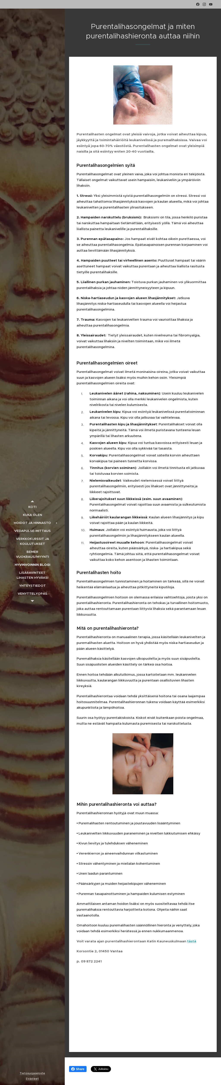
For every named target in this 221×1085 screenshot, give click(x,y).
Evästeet (32, 1078)
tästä (191, 941)
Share (77, 1069)
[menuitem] (32, 506)
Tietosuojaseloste (32, 1073)
